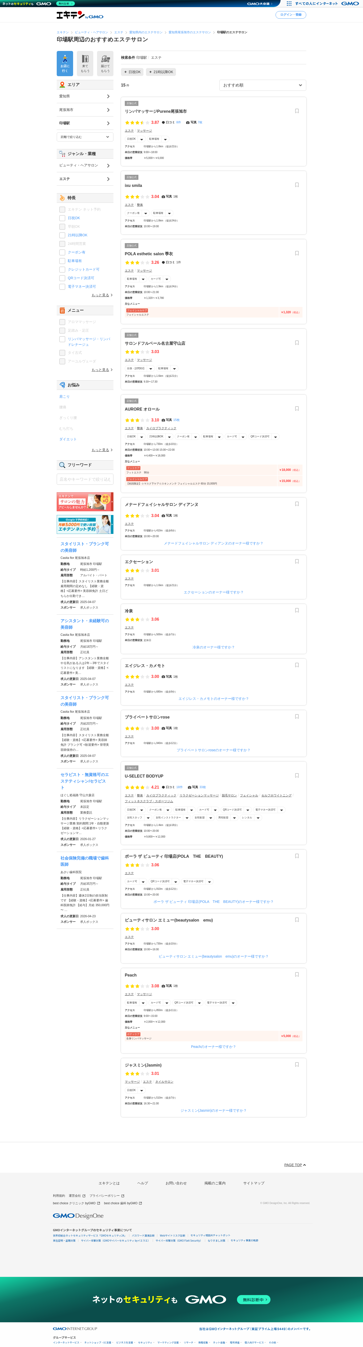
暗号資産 (234, 1342)
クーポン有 (133, 213)
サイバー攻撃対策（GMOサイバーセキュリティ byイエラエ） (115, 1240)
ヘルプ (142, 1183)
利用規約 (59, 1195)
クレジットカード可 (84, 269)
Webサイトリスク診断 (172, 1235)
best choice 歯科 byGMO (123, 1203)
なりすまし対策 (216, 1240)
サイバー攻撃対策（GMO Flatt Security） (179, 1240)
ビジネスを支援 (124, 1342)
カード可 (156, 278)
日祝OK (131, 138)
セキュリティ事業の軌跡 (244, 1240)
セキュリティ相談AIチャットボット (210, 1235)
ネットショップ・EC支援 (97, 1342)
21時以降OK (156, 436)
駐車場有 (154, 138)
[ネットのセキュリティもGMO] (38, 3)
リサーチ (188, 1342)
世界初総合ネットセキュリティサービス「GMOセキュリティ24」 (90, 1235)
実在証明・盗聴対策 (64, 1240)
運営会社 (77, 1196)
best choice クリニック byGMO (76, 1203)
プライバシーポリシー (107, 1196)
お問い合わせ (176, 1183)
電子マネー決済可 (265, 809)
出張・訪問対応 (136, 368)
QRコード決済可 (260, 436)
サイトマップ (253, 1183)
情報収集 (203, 1342)
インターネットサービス (66, 1342)
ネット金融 (219, 1342)
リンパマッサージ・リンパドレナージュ (89, 342)
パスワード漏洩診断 (143, 1235)
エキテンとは (109, 1183)
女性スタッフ (134, 817)
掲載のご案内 (215, 1183)
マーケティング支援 (168, 1342)
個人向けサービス (254, 1342)
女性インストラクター (168, 817)
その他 (272, 1342)
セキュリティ (145, 1342)
